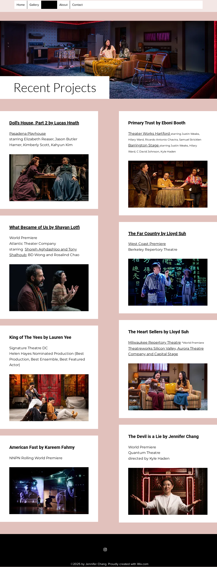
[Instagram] (105, 549)
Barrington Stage (144, 145)
